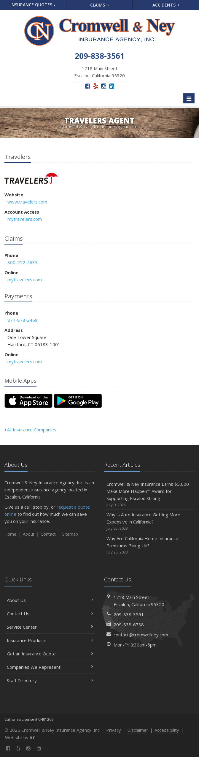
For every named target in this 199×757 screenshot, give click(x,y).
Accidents (165, 5)
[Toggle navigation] (189, 98)
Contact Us (50, 613)
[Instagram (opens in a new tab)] (103, 86)
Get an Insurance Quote (50, 654)
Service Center (50, 627)
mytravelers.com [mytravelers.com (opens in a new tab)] (24, 219)
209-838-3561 (129, 614)
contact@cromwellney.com (141, 635)
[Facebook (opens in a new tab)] (87, 86)
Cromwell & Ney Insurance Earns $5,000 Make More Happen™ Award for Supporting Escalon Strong (149, 494)
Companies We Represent (50, 667)
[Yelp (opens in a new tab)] (95, 86)
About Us (50, 600)
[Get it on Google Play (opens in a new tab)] (78, 401)
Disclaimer (137, 730)
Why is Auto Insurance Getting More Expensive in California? (149, 522)
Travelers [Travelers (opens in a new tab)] (31, 178)
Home (10, 534)
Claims (99, 5)
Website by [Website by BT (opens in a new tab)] (20, 737)
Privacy (113, 730)
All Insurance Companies (30, 430)
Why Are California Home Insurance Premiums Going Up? (149, 545)
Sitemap (70, 534)
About (28, 534)
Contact (48, 534)
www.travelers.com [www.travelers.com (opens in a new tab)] (27, 202)
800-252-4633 (22, 262)
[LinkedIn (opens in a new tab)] (111, 86)
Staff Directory (50, 680)
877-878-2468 (22, 320)
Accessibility (167, 730)
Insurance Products (50, 640)
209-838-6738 (129, 624)
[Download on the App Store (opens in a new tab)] (28, 401)
